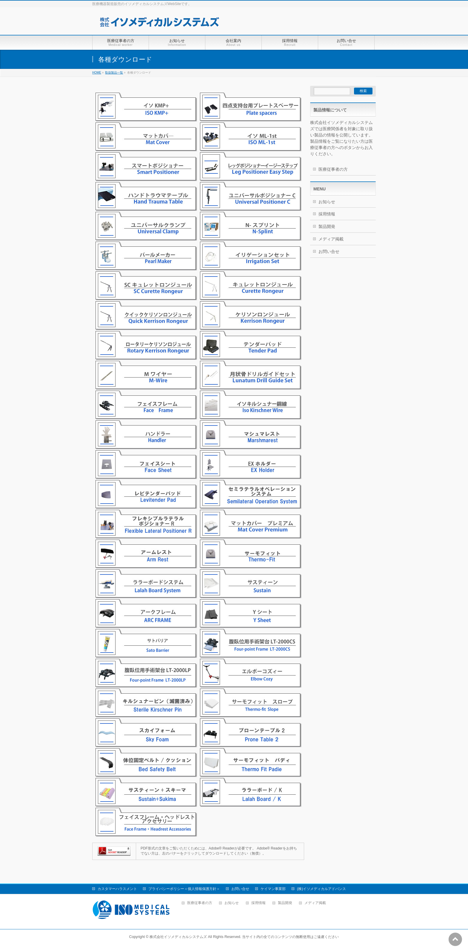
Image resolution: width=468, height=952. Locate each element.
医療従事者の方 (333, 169)
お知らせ (326, 201)
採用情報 (326, 214)
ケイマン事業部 (273, 889)
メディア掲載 (331, 239)
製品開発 (326, 226)
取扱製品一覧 (114, 72)
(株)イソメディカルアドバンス (321, 889)
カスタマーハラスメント (117, 889)
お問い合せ (328, 251)
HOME (96, 72)
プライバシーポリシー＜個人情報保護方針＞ (184, 889)
